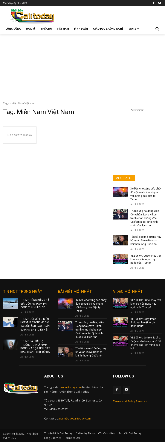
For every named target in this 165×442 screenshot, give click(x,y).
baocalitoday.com (70, 387)
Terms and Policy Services (130, 401)
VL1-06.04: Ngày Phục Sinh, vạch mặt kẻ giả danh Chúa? (143, 322)
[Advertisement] (82, 66)
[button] (157, 29)
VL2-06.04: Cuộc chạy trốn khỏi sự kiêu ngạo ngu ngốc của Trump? (146, 259)
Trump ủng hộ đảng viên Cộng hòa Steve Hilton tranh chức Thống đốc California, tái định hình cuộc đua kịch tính (144, 218)
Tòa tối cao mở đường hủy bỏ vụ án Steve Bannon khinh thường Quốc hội (145, 240)
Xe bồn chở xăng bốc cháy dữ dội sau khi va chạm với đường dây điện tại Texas (91, 305)
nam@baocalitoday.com (75, 418)
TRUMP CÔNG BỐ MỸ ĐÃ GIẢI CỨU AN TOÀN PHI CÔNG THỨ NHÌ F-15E (34, 304)
